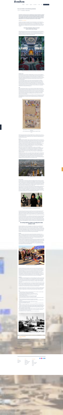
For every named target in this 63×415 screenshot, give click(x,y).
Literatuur (26, 364)
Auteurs (33, 360)
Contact (39, 4)
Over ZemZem (34, 4)
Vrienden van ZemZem (46, 4)
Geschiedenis (26, 360)
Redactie (33, 361)
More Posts (20, 337)
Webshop (23, 4)
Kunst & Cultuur (26, 363)
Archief (31, 4)
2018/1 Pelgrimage (24, 20)
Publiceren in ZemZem (34, 362)
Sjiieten (45, 343)
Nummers (27, 4)
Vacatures (33, 364)
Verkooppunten (19, 361)
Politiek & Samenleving (27, 361)
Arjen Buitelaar (23, 10)
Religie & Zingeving (27, 10)
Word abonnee (19, 360)
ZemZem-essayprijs (34, 363)
